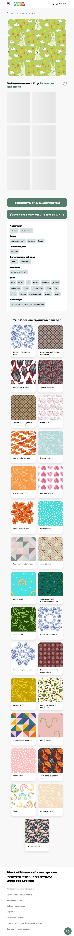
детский (55, 282)
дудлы (26, 288)
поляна (23, 294)
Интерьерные (26, 230)
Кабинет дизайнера (16, 906)
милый (20, 282)
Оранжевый (25, 262)
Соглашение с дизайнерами (19, 894)
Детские (14, 230)
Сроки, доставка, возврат (18, 929)
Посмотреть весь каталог (22, 13)
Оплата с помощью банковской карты (24, 923)
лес (28, 282)
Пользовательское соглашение (21, 889)
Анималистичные (18, 241)
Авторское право (14, 900)
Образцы (11, 912)
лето (13, 282)
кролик (13, 294)
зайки (57, 294)
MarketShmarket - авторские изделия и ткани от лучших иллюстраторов (32, 876)
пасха (48, 288)
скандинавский (35, 294)
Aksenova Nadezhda (19, 272)
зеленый (45, 282)
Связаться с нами (15, 917)
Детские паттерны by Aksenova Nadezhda (27, 304)
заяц (56, 288)
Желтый (14, 262)
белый (35, 282)
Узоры (40, 241)
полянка (48, 294)
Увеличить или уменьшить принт (37, 214)
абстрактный (37, 288)
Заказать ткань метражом (37, 202)
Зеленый (14, 251)
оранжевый (15, 288)
